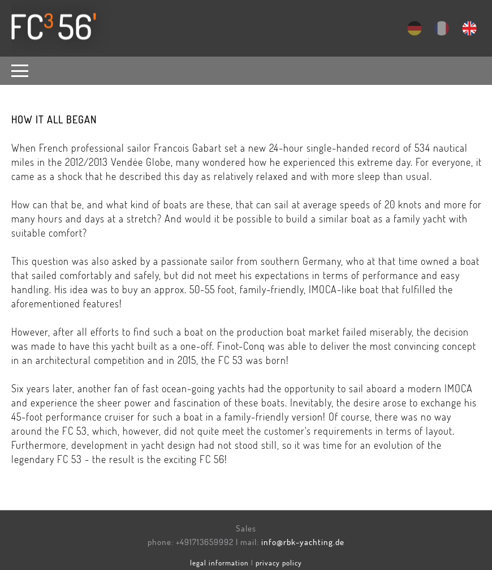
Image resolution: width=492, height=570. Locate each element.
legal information (219, 562)
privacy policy (279, 562)
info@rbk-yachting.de (302, 542)
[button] (22, 70)
